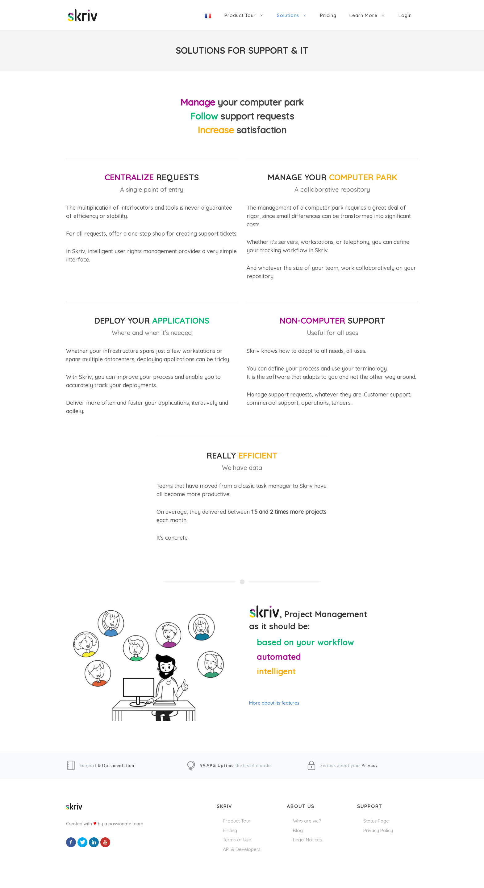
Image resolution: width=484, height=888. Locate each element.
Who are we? (307, 821)
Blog (298, 830)
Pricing (230, 830)
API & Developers (242, 849)
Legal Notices (307, 840)
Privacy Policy (378, 830)
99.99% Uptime (217, 765)
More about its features (274, 703)
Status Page (376, 821)
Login (405, 15)
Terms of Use (237, 840)
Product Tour (237, 821)
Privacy (369, 765)
